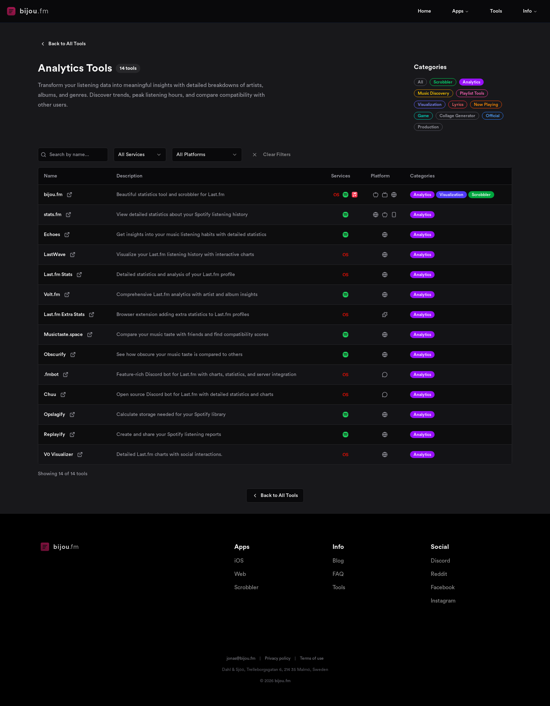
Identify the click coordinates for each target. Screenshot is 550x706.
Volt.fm (52, 294)
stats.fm (52, 214)
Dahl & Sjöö (233, 669)
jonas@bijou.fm (241, 658)
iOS (238, 561)
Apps (460, 11)
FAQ (338, 574)
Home (424, 11)
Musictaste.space (63, 334)
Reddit (439, 574)
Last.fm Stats (58, 274)
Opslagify (54, 414)
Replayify (54, 434)
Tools (496, 11)
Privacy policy (277, 658)
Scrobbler (246, 587)
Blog (338, 561)
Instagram (443, 601)
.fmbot (51, 374)
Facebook (443, 587)
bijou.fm (53, 194)
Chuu (50, 394)
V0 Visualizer (58, 454)
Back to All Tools (63, 44)
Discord (440, 561)
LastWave (55, 254)
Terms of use (312, 658)
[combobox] (140, 155)
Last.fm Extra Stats (64, 314)
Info (530, 11)
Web (240, 574)
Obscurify (55, 354)
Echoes (52, 234)
